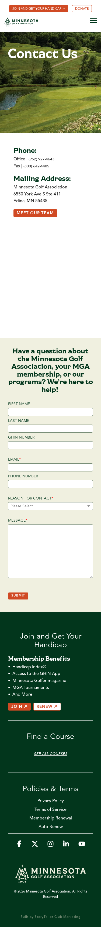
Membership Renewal (50, 818)
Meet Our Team (35, 213)
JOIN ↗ (19, 707)
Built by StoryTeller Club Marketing (50, 917)
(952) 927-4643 (41, 159)
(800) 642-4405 (36, 166)
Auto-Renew (51, 827)
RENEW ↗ (47, 707)
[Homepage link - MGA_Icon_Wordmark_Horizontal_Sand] (50, 880)
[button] (93, 20)
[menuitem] (38, 8)
